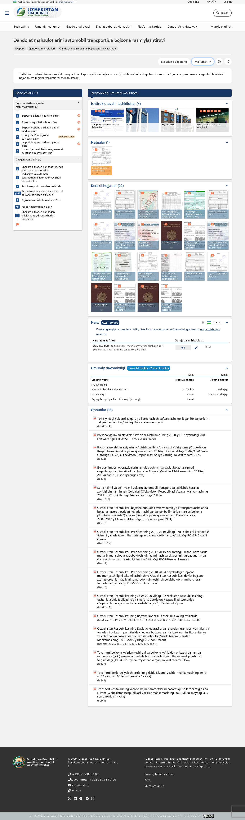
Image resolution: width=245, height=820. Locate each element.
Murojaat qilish (221, 26)
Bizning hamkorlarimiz (159, 774)
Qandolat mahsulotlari (42, 48)
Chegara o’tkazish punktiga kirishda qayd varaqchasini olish (42, 168)
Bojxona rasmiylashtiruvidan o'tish (41, 200)
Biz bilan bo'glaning (174, 61)
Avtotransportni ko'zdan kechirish (41, 186)
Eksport (19, 48)
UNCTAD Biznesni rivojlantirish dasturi (52, 815)
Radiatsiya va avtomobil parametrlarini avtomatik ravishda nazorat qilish (41, 177)
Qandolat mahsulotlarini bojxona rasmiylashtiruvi (87, 48)
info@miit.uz (80, 785)
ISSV (147, 780)
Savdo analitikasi (78, 26)
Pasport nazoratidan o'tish (36, 206)
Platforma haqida (149, 26)
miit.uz (76, 790)
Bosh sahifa (21, 26)
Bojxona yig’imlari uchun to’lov (39, 122)
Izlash (222, 13)
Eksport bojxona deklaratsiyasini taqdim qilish (40, 129)
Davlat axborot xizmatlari (113, 26)
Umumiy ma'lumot (47, 26)
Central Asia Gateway (182, 26)
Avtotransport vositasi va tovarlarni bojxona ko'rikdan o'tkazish (42, 193)
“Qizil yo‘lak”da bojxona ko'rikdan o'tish (35, 136)
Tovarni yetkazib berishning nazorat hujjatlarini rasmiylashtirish (42, 151)
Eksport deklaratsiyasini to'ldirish (40, 115)
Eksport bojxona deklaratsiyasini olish (40, 143)
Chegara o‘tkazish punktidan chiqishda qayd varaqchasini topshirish (38, 215)
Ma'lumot (203, 61)
